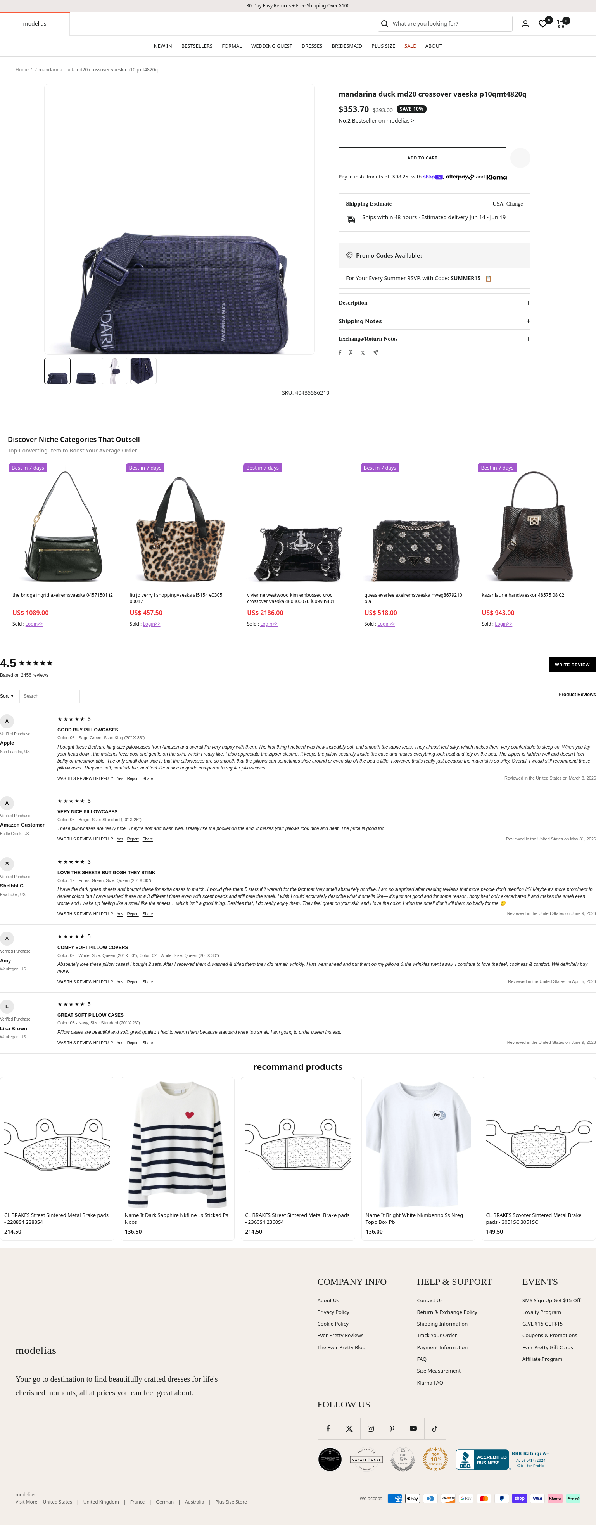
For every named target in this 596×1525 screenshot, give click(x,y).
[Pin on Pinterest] (350, 352)
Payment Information (442, 1347)
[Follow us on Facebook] (328, 1428)
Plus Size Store (231, 1502)
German (165, 1502)
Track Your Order (437, 1335)
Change (514, 204)
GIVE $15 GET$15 (542, 1323)
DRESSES (312, 45)
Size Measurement (439, 1370)
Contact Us (429, 1300)
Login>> (34, 623)
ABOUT (433, 45)
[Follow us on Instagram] (371, 1428)
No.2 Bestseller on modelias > (376, 120)
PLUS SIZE (383, 45)
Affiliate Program (542, 1358)
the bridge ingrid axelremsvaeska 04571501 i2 (62, 595)
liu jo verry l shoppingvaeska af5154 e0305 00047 (176, 598)
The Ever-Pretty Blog (342, 1347)
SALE (410, 45)
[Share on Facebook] (340, 352)
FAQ (422, 1358)
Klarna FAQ (430, 1382)
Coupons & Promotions (549, 1335)
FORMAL (232, 45)
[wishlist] (543, 23)
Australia (194, 1502)
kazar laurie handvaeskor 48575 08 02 (523, 595)
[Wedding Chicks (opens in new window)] (330, 1459)
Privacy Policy (333, 1311)
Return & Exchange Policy (447, 1311)
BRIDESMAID (347, 45)
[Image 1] (57, 371)
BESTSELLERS (196, 45)
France (137, 1502)
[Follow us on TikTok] (435, 1428)
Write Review (572, 664)
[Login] (525, 23)
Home (22, 69)
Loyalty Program (541, 1311)
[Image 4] (143, 371)
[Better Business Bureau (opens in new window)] (504, 1459)
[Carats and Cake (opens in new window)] (366, 1459)
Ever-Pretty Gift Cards (547, 1347)
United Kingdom (101, 1502)
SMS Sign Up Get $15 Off (551, 1300)
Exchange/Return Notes (368, 339)
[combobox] (451, 23)
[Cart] (561, 24)
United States (57, 1502)
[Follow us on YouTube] (413, 1428)
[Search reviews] (49, 696)
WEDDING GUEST (271, 45)
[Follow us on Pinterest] (392, 1428)
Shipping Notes (360, 321)
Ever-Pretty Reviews (341, 1335)
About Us (328, 1300)
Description (353, 303)
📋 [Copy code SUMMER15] (488, 278)
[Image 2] (86, 371)
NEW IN (163, 45)
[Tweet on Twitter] (362, 352)
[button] (520, 158)
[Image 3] (115, 371)
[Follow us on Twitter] (349, 1428)
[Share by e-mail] (375, 352)
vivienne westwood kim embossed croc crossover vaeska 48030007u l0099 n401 (291, 598)
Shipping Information (442, 1323)
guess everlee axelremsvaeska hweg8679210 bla (413, 598)
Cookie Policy (333, 1323)
